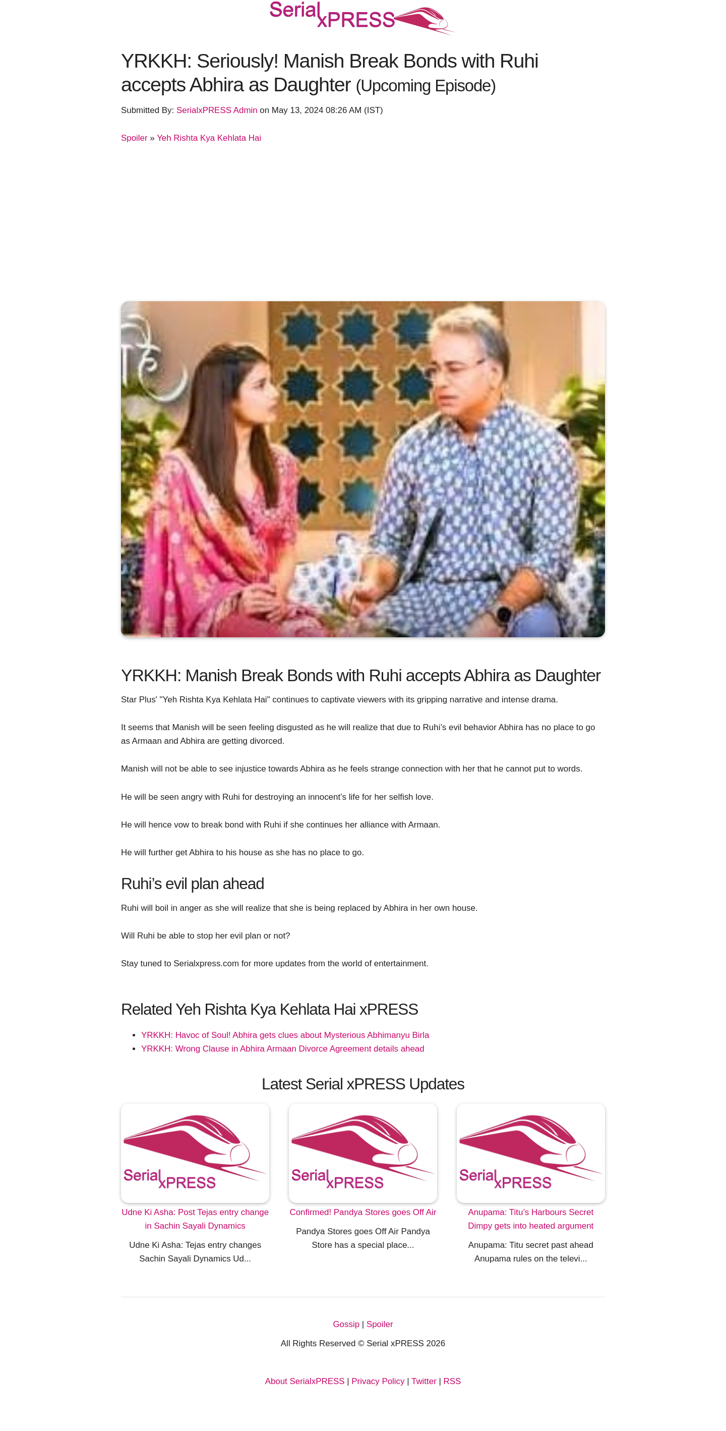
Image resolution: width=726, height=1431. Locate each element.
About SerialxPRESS (305, 1381)
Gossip (346, 1324)
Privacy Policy (377, 1381)
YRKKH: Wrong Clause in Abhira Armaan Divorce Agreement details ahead (283, 1049)
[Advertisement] (363, 220)
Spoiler (134, 138)
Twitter (424, 1381)
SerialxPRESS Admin (217, 110)
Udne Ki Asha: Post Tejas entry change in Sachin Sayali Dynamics (195, 1219)
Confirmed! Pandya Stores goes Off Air (362, 1212)
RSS (452, 1381)
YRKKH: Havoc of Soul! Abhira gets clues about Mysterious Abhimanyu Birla (285, 1035)
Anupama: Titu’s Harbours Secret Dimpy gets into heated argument (530, 1219)
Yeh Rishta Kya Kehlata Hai (209, 138)
